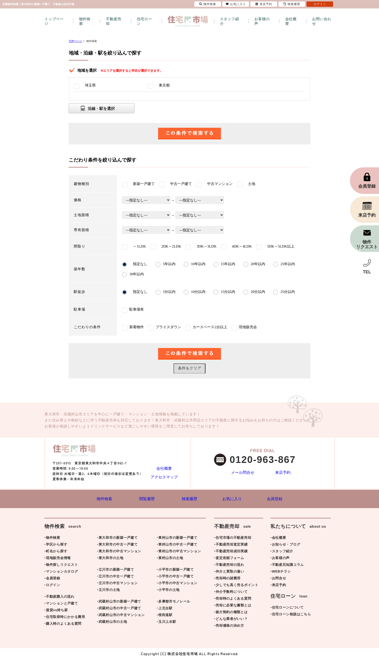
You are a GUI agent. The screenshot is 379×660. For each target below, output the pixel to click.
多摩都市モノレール (174, 602)
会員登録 (53, 579)
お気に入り (236, 4)
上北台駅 (165, 609)
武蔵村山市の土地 (113, 623)
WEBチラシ (281, 572)
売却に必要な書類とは (233, 606)
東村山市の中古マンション (179, 552)
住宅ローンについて (288, 608)
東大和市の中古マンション (120, 552)
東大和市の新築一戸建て (118, 538)
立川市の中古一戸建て (116, 577)
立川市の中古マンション (118, 584)
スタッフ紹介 (229, 21)
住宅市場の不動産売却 (233, 538)
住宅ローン (144, 21)
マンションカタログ (62, 572)
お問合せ (279, 579)
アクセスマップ (164, 477)
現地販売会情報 (58, 559)
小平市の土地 (169, 591)
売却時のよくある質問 (233, 599)
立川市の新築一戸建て (116, 570)
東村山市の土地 (170, 559)
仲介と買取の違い (230, 572)
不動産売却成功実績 (232, 552)
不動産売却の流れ (230, 566)
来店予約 (282, 473)
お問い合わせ (321, 21)
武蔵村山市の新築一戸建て (120, 602)
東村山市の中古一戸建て (177, 545)
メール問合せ (242, 473)
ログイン (53, 586)
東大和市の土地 (111, 559)
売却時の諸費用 (228, 579)
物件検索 (84, 21)
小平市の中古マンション (177, 584)
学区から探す (56, 545)
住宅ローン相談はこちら (291, 615)
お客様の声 (262, 21)
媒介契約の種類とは (232, 613)
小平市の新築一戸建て (176, 570)
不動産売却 (113, 21)
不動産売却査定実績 (232, 545)
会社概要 (291, 21)
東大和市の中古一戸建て (118, 545)
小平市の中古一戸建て (176, 577)
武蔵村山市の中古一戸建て (120, 609)
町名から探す (56, 552)
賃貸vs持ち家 (57, 611)
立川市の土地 (109, 591)
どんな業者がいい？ (232, 620)
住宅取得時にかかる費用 (65, 618)
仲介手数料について (232, 593)
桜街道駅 (165, 616)
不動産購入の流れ (60, 597)
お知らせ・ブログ (286, 545)
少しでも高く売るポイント (237, 586)
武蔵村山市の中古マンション (122, 616)
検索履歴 (291, 4)
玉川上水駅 (167, 623)
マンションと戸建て (62, 604)
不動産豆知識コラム (288, 566)
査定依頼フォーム (230, 559)
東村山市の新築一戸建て (177, 538)
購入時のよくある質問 (63, 624)
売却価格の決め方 (230, 626)
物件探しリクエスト (62, 566)
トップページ (54, 21)
